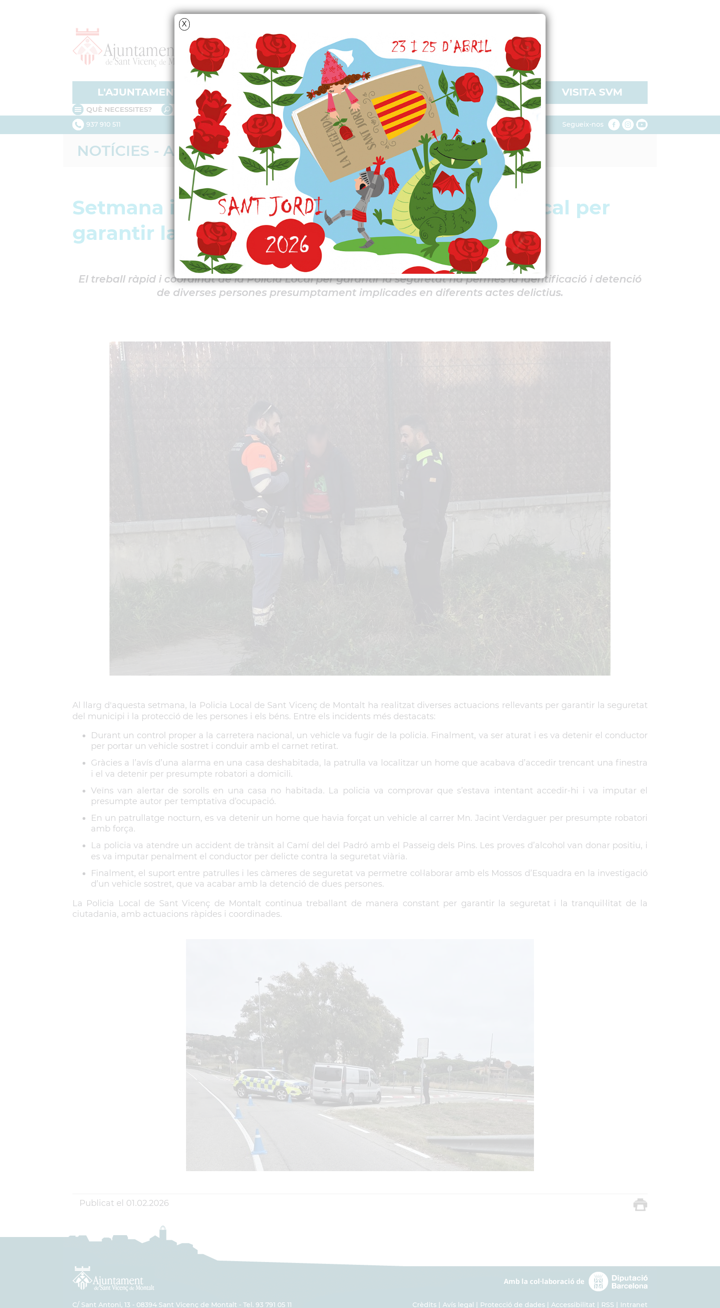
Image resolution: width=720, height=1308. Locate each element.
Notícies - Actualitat (167, 151)
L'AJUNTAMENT (138, 92)
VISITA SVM (592, 92)
